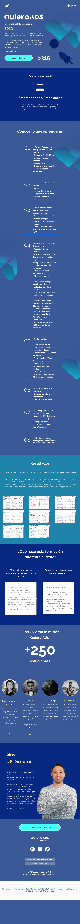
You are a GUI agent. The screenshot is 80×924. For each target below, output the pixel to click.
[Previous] (9, 94)
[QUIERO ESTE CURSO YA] (40, 827)
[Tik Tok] (75, 6)
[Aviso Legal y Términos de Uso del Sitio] (40, 859)
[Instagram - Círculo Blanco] (69, 6)
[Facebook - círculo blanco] (72, 6)
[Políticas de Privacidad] (40, 863)
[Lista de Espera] (18, 58)
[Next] (71, 94)
